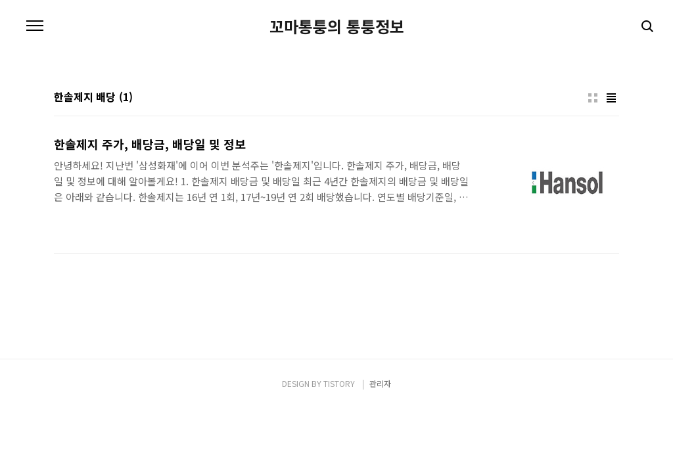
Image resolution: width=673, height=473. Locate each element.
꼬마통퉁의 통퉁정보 (336, 26)
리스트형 (611, 98)
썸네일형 (593, 98)
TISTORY (339, 383)
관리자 (380, 383)
